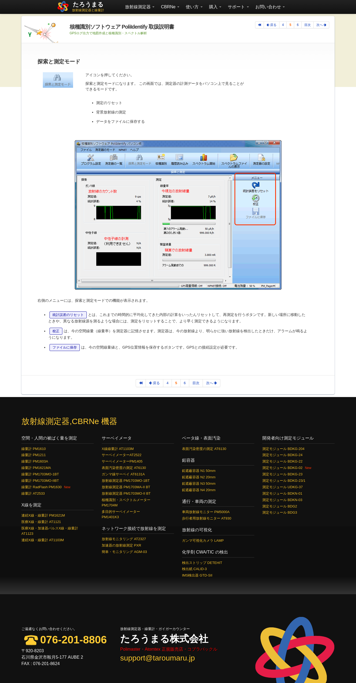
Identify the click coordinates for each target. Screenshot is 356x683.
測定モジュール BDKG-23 (282, 474)
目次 (307, 25)
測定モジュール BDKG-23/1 (283, 481)
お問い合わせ (270, 7)
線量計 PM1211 (33, 455)
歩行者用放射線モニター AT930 (206, 518)
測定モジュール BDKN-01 (282, 493)
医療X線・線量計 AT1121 (41, 522)
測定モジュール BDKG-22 (282, 461)
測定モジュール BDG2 (279, 506)
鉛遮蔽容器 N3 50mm (198, 484)
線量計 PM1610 (33, 449)
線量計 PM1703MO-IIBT (40, 481)
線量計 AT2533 (33, 493)
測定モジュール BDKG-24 (282, 455)
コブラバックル (202, 649)
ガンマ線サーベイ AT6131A (123, 474)
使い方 (194, 7)
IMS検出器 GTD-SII (197, 575)
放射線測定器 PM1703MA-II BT (126, 487)
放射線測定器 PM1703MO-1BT (126, 481)
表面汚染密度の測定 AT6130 (124, 468)
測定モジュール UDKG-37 (282, 487)
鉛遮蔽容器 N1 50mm (198, 471)
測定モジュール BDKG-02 (282, 468)
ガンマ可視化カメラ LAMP (203, 541)
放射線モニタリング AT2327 (124, 539)
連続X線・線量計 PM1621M (43, 515)
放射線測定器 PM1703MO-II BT (126, 493)
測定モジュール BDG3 (279, 512)
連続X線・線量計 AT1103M (42, 540)
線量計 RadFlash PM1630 (41, 487)
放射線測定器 (139, 7)
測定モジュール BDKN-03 (282, 500)
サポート (238, 7)
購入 (215, 7)
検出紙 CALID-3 (194, 569)
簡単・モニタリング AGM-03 (124, 552)
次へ (321, 25)
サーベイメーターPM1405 (122, 461)
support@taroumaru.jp (157, 658)
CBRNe (170, 7)
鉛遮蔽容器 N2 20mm (198, 477)
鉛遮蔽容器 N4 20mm (198, 490)
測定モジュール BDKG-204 (283, 449)
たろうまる (88, 4)
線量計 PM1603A (34, 461)
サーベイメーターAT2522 (122, 455)
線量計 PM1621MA (36, 468)
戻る (272, 25)
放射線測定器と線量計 (88, 10)
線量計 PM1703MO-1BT (40, 474)
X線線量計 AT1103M (118, 449)
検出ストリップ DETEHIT (202, 563)
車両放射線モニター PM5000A (206, 512)
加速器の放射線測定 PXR (121, 545)
